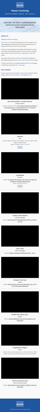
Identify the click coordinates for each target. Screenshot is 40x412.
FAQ (26, 14)
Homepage (21, 65)
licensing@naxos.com (26, 75)
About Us (21, 14)
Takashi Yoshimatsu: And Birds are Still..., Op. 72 (22, 253)
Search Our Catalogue (11, 14)
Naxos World (30, 60)
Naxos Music (4, 42)
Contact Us (32, 14)
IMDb (20, 147)
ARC (23, 60)
